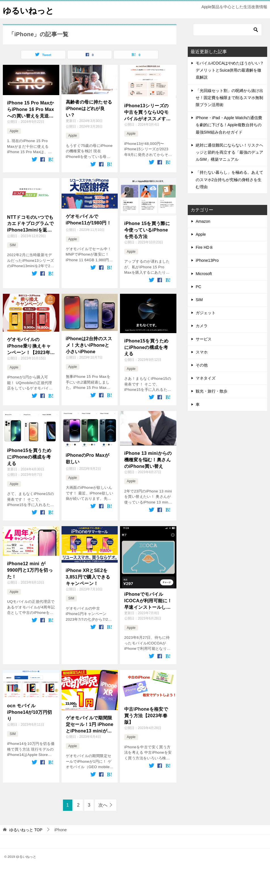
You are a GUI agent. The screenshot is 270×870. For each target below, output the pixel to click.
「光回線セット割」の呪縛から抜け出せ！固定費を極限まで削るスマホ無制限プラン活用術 (229, 97)
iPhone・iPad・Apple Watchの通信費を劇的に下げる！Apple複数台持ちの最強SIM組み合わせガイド (229, 124)
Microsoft (204, 273)
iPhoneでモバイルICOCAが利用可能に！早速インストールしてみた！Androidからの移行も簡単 (148, 601)
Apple (14, 131)
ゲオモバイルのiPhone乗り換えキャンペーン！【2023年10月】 (29, 346)
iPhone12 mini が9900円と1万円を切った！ (30, 570)
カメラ (202, 325)
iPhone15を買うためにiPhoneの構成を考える (146, 347)
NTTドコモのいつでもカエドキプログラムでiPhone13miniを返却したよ (30, 224)
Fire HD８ (204, 247)
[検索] (227, 29)
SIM (13, 245)
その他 (202, 365)
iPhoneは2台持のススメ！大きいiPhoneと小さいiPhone (89, 345)
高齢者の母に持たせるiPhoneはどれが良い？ (89, 108)
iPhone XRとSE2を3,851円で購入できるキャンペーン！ (88, 577)
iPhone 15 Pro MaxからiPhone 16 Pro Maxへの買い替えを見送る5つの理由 (30, 109)
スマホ (202, 352)
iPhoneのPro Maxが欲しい (87, 458)
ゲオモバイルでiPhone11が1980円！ (88, 219)
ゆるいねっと (29, 9)
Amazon (203, 221)
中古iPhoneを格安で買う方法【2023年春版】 (146, 715)
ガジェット (206, 312)
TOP (25, 830)
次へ (102, 805)
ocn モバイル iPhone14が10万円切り (29, 712)
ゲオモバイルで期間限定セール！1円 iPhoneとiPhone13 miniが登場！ (89, 724)
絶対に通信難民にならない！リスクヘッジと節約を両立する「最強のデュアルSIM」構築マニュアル (229, 152)
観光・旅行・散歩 (211, 391)
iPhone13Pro (207, 260)
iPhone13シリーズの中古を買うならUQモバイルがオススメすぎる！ (147, 112)
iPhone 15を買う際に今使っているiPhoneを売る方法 (147, 230)
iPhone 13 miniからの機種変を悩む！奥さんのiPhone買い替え (148, 459)
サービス (204, 339)
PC (198, 286)
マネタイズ (206, 378)
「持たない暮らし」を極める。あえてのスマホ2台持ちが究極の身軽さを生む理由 (229, 179)
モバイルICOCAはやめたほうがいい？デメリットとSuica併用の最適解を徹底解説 (230, 70)
